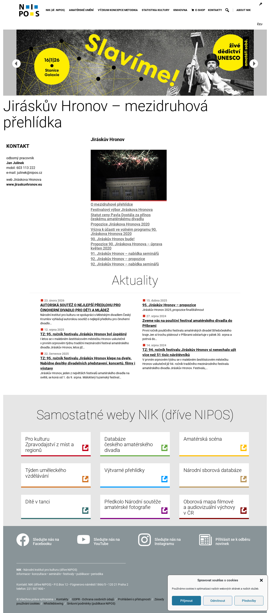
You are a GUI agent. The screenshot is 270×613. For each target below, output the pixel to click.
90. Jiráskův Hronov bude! (113, 239)
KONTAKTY (215, 10)
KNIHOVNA (181, 10)
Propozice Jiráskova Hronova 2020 (120, 224)
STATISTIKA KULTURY (156, 10)
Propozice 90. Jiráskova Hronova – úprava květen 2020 (126, 246)
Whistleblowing (53, 603)
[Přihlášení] (261, 4)
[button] (261, 580)
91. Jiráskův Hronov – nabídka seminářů (125, 253)
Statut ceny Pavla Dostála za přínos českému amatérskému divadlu (121, 217)
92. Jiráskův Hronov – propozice (118, 259)
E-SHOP (200, 10)
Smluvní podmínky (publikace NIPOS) (91, 603)
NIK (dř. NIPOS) (56, 10)
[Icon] (29, 12)
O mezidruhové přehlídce (112, 204)
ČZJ (259, 24)
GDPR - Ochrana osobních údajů (93, 599)
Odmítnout (217, 601)
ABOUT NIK (243, 10)
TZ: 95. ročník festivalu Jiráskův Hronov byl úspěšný (83, 334)
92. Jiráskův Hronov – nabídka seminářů (125, 264)
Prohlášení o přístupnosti (134, 599)
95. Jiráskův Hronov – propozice (169, 305)
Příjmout (186, 601)
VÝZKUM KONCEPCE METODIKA (118, 10)
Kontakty (62, 599)
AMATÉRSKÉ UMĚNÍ (82, 10)
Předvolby (249, 601)
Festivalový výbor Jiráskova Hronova (122, 209)
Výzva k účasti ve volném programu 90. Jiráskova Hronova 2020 (124, 231)
